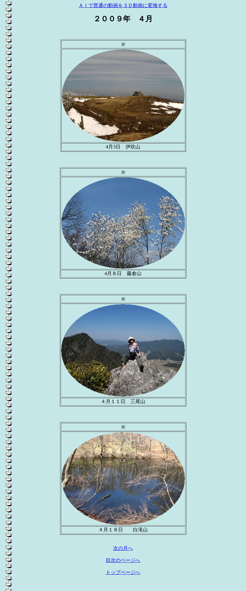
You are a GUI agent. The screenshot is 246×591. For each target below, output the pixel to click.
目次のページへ (123, 560)
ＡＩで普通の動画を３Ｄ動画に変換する (123, 5)
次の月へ (123, 548)
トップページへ (123, 572)
